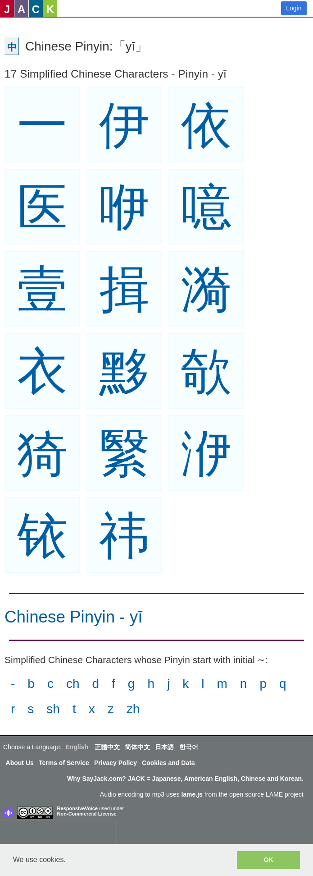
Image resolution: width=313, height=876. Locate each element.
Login (293, 8)
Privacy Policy (115, 762)
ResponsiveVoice (77, 808)
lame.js (191, 794)
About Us (20, 762)
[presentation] (57, 834)
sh (53, 709)
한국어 (188, 747)
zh (133, 709)
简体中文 (137, 747)
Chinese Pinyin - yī (73, 617)
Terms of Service (64, 762)
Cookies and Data (168, 762)
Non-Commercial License (87, 813)
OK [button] (268, 859)
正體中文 (107, 747)
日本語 (164, 747)
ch (73, 684)
